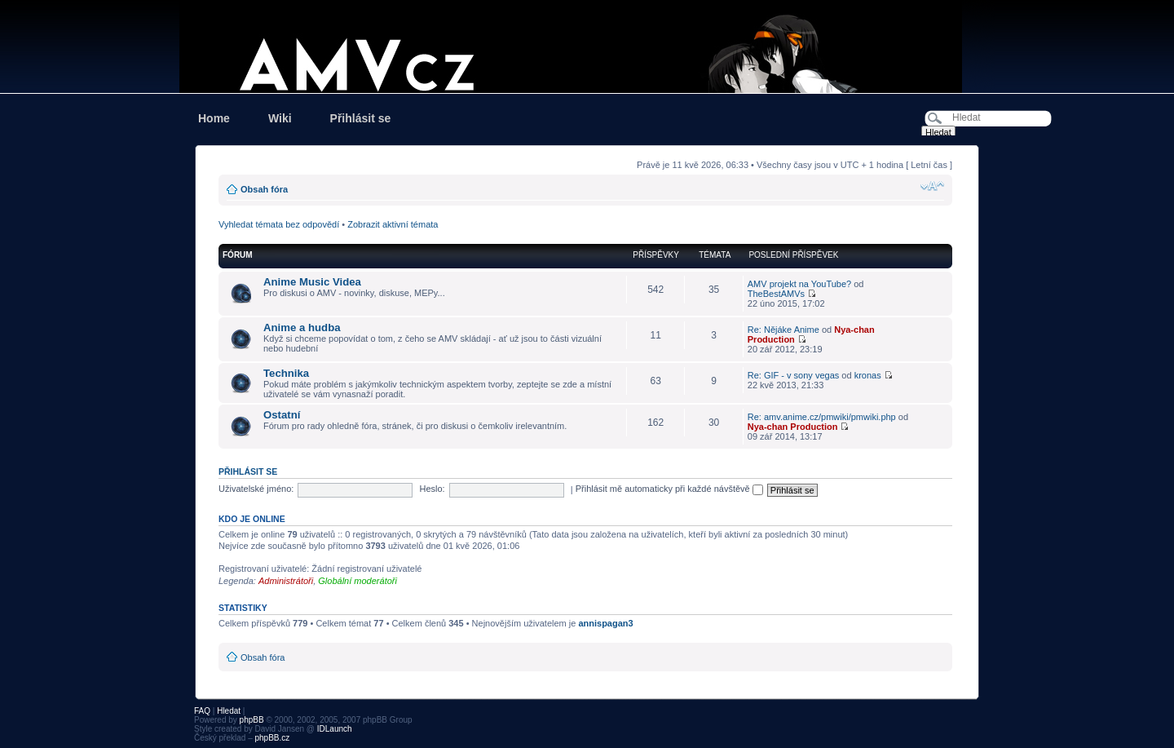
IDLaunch (334, 728)
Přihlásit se (360, 118)
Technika (286, 373)
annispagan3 (605, 623)
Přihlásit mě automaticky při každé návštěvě (669, 489)
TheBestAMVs (776, 294)
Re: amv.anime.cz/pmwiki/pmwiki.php (822, 417)
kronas (867, 375)
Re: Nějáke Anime (783, 329)
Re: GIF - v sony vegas (793, 375)
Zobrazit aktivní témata (392, 224)
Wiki (280, 118)
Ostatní (281, 415)
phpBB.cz (271, 737)
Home (214, 118)
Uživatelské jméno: (256, 489)
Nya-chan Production (793, 427)
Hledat (229, 710)
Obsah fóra (264, 189)
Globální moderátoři (357, 581)
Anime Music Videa (312, 282)
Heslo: (431, 489)
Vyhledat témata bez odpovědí (278, 224)
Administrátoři (285, 581)
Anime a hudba (302, 327)
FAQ (202, 710)
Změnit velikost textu (932, 186)
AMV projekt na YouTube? (799, 284)
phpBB (252, 719)
